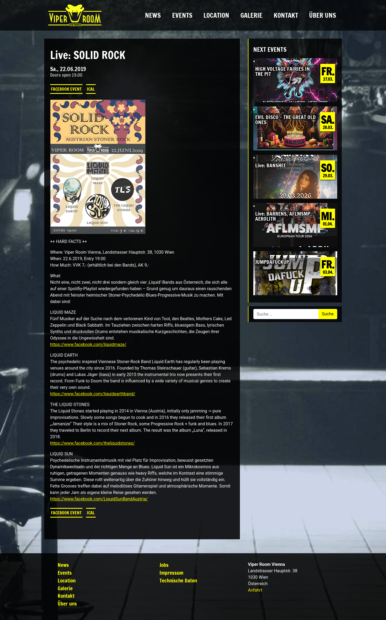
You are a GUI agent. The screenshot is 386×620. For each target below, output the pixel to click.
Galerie (251, 15)
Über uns (322, 15)
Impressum (171, 572)
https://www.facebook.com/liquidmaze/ (88, 344)
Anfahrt (255, 590)
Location (216, 15)
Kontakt (286, 15)
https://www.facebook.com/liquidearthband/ (92, 393)
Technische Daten (178, 580)
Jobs (164, 565)
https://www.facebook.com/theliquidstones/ (92, 443)
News (153, 15)
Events (182, 15)
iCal (91, 89)
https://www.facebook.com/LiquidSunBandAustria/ (99, 498)
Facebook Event (66, 89)
